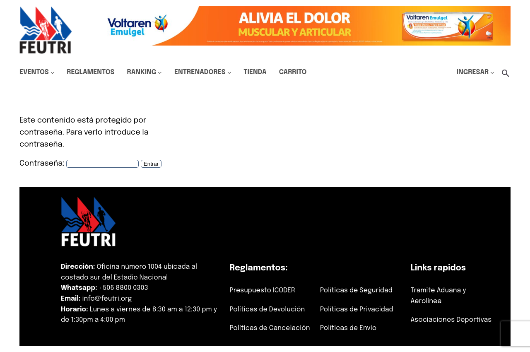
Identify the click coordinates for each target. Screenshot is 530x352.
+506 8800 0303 (123, 288)
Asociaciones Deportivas (451, 319)
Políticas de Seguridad (356, 290)
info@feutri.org (107, 298)
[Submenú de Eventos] (53, 72)
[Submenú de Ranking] (160, 72)
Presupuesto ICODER (262, 290)
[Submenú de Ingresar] (492, 72)
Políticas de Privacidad (356, 309)
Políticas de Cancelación (269, 328)
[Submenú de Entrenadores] (229, 72)
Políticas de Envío (348, 328)
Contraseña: (79, 163)
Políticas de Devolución (267, 309)
